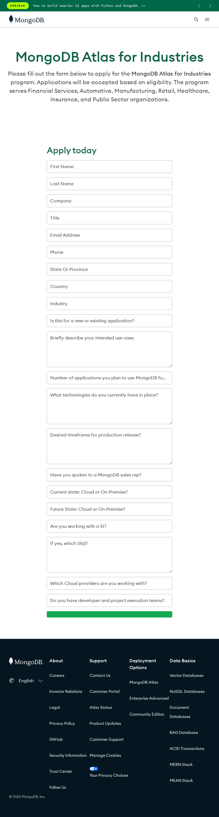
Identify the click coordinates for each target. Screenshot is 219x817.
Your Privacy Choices (109, 772)
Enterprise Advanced (149, 698)
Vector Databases (187, 675)
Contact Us (100, 675)
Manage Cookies (105, 755)
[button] (31, 680)
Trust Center (60, 771)
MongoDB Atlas (143, 682)
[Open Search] (196, 19)
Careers (56, 675)
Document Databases (180, 712)
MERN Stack (181, 764)
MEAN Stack (181, 780)
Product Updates (105, 723)
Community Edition (146, 714)
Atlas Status (101, 707)
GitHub (56, 739)
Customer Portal (104, 691)
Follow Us (57, 787)
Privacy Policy (62, 723)
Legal (54, 707)
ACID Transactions (187, 748)
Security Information (68, 755)
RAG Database (184, 732)
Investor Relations (65, 691)
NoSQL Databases (187, 691)
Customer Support (106, 739)
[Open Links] (207, 19)
